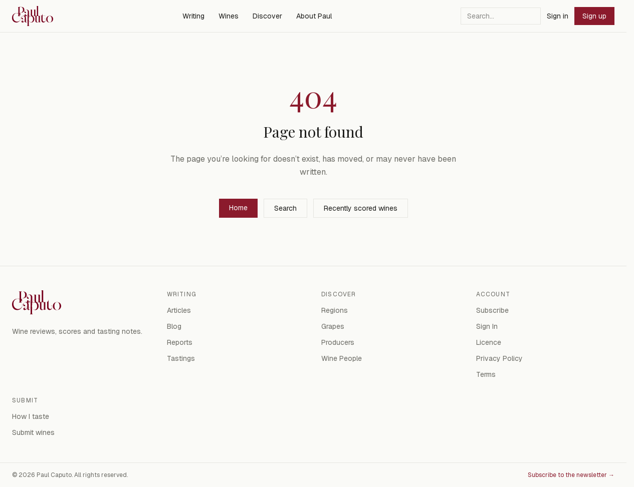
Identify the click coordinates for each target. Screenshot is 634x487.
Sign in (557, 16)
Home (238, 207)
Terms (486, 374)
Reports (179, 342)
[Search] (501, 16)
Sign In (487, 326)
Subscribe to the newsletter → (571, 475)
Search (285, 208)
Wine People (341, 358)
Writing (193, 16)
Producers (337, 342)
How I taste (30, 416)
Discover (267, 16)
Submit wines (33, 432)
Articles (179, 310)
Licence (488, 342)
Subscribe (492, 310)
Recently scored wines (360, 208)
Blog (174, 326)
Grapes (332, 326)
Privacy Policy (499, 358)
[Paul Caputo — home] (32, 16)
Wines (229, 16)
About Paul (314, 16)
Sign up (594, 16)
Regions (334, 310)
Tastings (181, 358)
